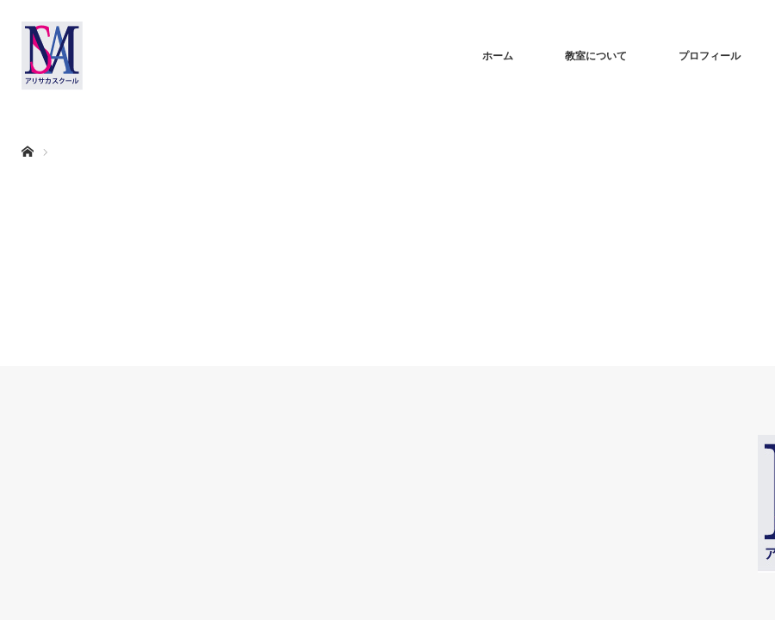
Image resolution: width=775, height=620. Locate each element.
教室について (596, 56)
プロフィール (710, 56)
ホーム (497, 56)
